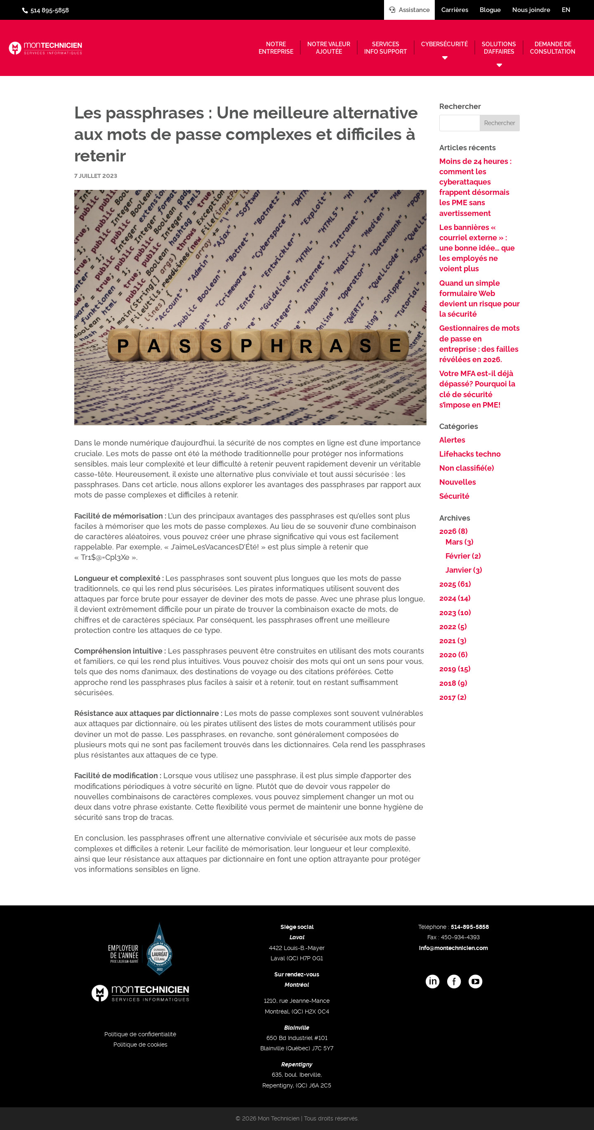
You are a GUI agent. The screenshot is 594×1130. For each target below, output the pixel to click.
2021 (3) (453, 640)
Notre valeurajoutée (328, 48)
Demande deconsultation (552, 48)
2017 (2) (453, 697)
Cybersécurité (444, 44)
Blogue (490, 10)
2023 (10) (455, 612)
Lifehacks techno (470, 454)
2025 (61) (455, 584)
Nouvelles (457, 482)
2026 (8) (453, 531)
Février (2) (463, 556)
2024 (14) (455, 598)
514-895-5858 (470, 927)
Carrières (454, 10)
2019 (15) (455, 668)
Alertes (452, 440)
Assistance (409, 10)
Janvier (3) (464, 570)
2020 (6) (453, 654)
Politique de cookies (140, 1044)
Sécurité (454, 496)
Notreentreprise (276, 48)
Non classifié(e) (466, 468)
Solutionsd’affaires (499, 48)
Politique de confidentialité (140, 1034)
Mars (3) (460, 542)
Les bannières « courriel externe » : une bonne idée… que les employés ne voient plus (477, 248)
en (566, 10)
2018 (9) (453, 683)
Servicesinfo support (385, 48)
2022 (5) (453, 626)
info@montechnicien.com (453, 948)
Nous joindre (531, 10)
